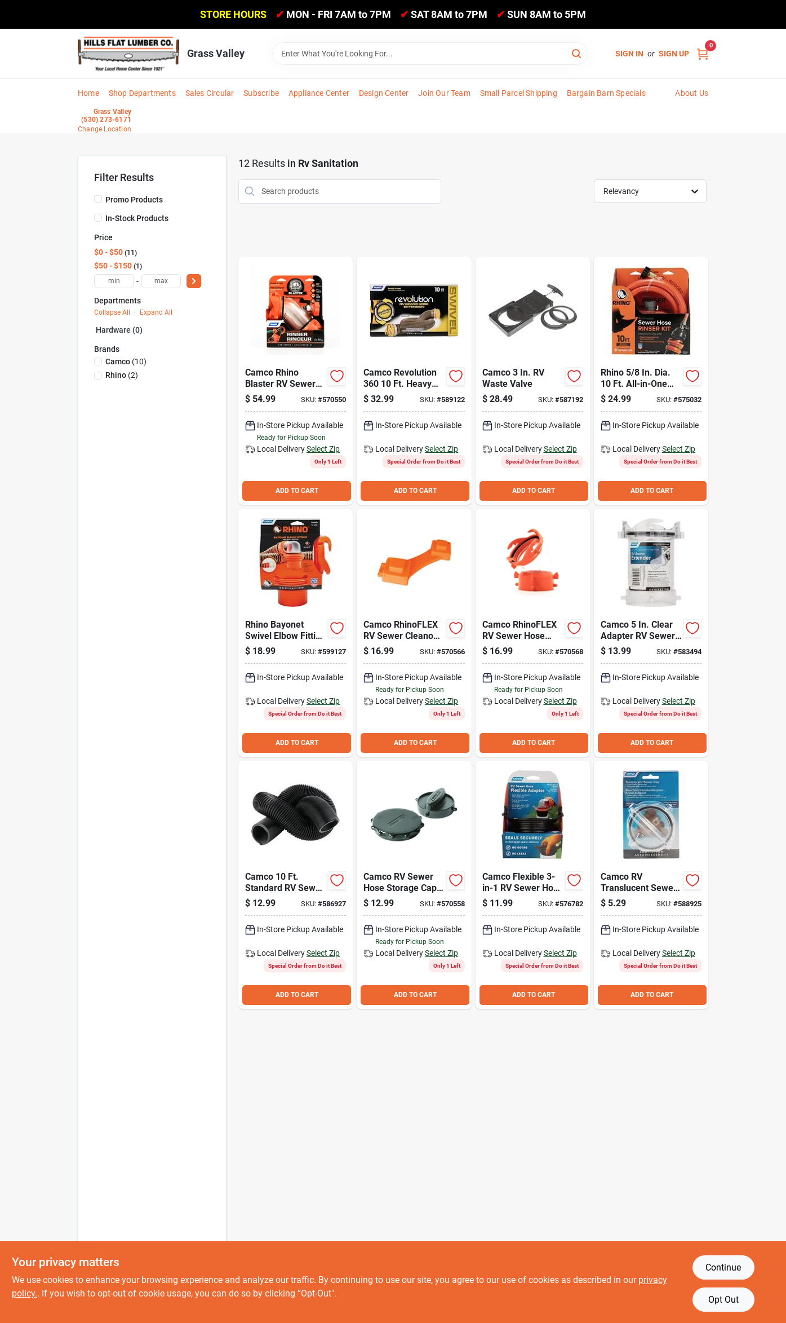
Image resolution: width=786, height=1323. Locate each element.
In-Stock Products (136, 218)
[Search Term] (430, 53)
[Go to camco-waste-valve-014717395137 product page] (533, 381)
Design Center (384, 93)
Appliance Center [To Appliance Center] (318, 93)
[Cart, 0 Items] (702, 54)
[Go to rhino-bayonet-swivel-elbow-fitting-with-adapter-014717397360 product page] (295, 633)
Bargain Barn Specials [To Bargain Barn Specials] (606, 93)
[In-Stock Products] (98, 218)
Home (88, 93)
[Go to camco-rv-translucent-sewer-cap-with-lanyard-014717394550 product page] (651, 885)
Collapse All (112, 312)
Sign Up (674, 53)
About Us (691, 93)
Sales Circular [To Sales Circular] (209, 93)
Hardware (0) (119, 329)
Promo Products (134, 199)
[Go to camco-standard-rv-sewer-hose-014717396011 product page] (295, 885)
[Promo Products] (98, 199)
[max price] (161, 281)
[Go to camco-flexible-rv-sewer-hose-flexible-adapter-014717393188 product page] (533, 885)
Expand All (156, 312)
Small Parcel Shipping (518, 93)
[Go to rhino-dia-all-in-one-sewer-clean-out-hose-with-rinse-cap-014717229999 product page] (651, 381)
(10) (125, 361)
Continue (723, 1267)
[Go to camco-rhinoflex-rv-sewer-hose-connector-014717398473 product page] (533, 633)
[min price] (114, 281)
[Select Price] (193, 281)
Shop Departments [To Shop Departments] (142, 93)
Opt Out (723, 1299)
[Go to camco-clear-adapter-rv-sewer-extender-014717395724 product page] (651, 633)
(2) (121, 375)
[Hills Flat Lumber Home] (128, 53)
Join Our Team (444, 93)
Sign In (629, 53)
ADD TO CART (297, 491)
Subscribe (261, 93)
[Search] (577, 52)
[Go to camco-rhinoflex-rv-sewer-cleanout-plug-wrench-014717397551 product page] (414, 633)
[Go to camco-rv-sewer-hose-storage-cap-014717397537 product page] (414, 885)
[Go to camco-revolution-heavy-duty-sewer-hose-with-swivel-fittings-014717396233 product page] (414, 381)
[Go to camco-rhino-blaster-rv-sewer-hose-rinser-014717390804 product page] (295, 381)
